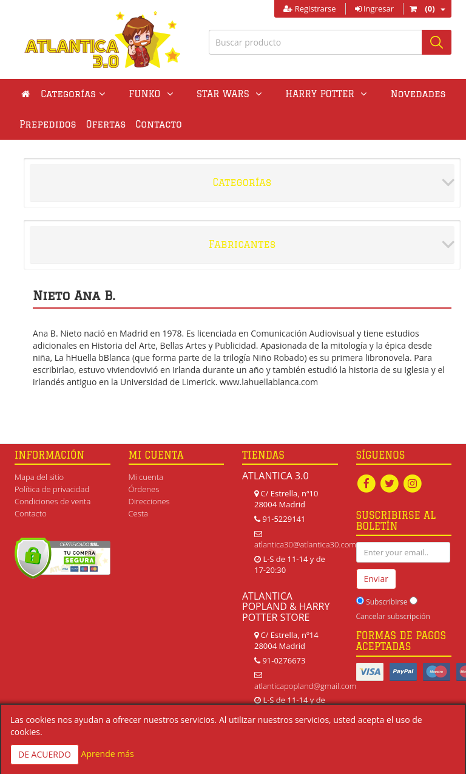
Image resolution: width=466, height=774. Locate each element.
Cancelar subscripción (393, 616)
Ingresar (374, 8)
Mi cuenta (146, 476)
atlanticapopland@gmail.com (305, 685)
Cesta (139, 513)
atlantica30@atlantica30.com (305, 544)
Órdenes (144, 489)
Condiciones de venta (52, 501)
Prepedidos (47, 124)
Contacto (158, 124)
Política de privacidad (52, 489)
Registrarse (309, 8)
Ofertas (106, 124)
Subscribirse (386, 602)
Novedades (361, 94)
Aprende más (107, 753)
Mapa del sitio (39, 476)
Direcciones (149, 501)
